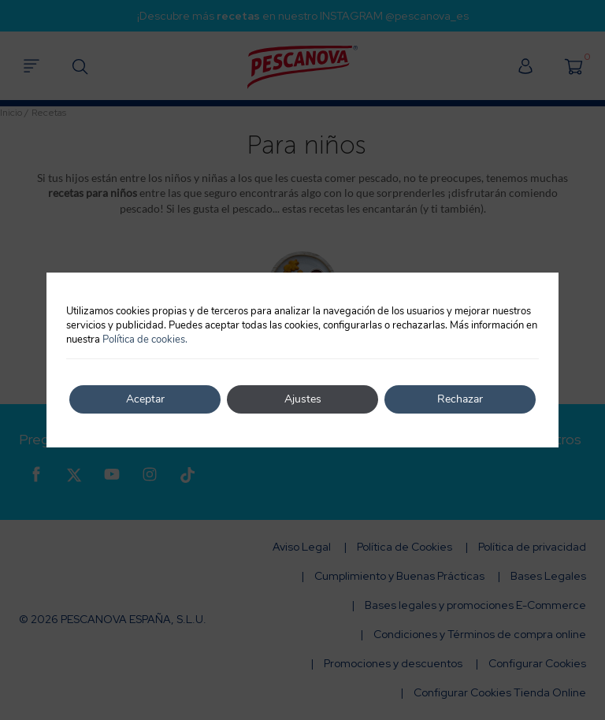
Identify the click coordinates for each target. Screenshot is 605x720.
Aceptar (145, 399)
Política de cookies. (144, 339)
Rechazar (460, 399)
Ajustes (302, 399)
